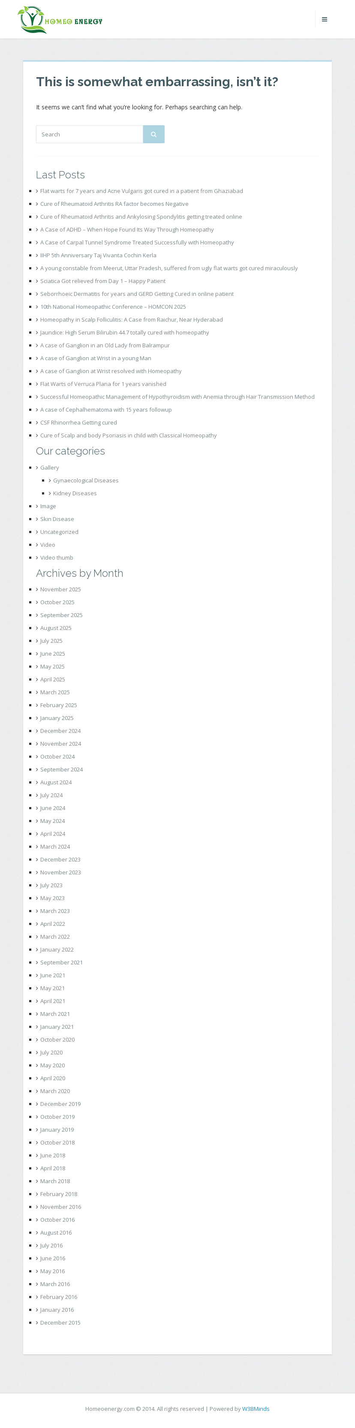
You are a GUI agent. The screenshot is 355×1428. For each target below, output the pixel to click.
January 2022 (57, 949)
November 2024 (60, 743)
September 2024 (61, 769)
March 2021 (55, 1014)
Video (47, 544)
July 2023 (51, 885)
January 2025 (57, 718)
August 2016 (56, 1232)
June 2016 (52, 1258)
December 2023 (60, 859)
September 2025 (61, 615)
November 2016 (60, 1207)
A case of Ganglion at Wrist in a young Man (95, 358)
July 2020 (51, 1052)
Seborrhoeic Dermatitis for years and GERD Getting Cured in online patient (137, 294)
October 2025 (57, 602)
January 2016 (57, 1310)
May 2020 (52, 1065)
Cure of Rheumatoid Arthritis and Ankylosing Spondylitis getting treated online (141, 216)
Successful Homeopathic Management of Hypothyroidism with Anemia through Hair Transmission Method (177, 397)
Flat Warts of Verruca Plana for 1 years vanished (103, 384)
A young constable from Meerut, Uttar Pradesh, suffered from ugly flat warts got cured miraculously (169, 268)
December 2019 (60, 1104)
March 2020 (55, 1091)
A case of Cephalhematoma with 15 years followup (106, 409)
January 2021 (57, 1026)
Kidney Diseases (75, 493)
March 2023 (55, 911)
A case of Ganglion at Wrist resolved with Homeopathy (111, 371)
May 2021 (52, 988)
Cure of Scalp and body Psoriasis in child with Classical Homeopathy (128, 435)
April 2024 (52, 834)
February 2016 (58, 1297)
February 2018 (58, 1194)
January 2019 (57, 1129)
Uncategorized (59, 532)
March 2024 (55, 846)
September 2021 (61, 962)
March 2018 (55, 1181)
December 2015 (60, 1322)
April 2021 (52, 1001)
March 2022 (55, 936)
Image (48, 506)
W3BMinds (256, 1409)
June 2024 (52, 808)
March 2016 (55, 1284)
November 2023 (60, 872)
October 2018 (57, 1142)
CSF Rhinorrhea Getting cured (78, 422)
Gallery (49, 467)
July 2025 (51, 641)
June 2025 (52, 653)
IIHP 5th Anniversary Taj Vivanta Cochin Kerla (98, 255)
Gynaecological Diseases (86, 480)
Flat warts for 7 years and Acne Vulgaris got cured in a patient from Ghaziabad (141, 191)
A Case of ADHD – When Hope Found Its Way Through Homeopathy (127, 229)
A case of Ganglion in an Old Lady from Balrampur (105, 345)
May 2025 (52, 666)
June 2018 (52, 1155)
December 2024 (60, 731)
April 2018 (52, 1168)
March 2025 (55, 692)
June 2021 (52, 975)
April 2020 (52, 1078)
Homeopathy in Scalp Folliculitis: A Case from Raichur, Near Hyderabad (131, 319)
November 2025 (60, 589)
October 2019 (57, 1117)
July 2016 (51, 1245)
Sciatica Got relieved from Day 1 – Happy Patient (102, 281)
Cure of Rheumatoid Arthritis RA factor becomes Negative (114, 204)
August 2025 (56, 628)
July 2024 (51, 795)
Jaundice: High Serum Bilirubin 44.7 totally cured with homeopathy (124, 332)
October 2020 (57, 1039)
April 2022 (52, 924)
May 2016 (52, 1271)
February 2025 (58, 705)
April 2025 (52, 679)
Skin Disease (57, 519)
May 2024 (52, 821)
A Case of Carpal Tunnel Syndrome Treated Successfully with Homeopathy (137, 242)
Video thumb (56, 557)
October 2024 (57, 756)
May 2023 (52, 898)
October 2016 (57, 1219)
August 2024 (56, 782)
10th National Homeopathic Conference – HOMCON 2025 (113, 306)
